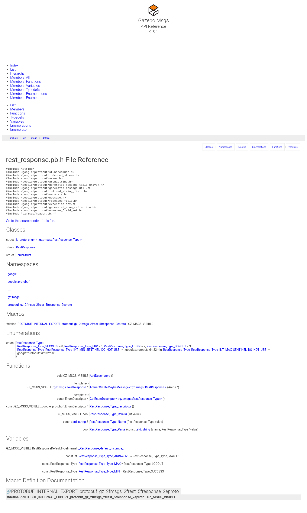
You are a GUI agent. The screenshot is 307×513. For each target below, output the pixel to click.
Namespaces (18, 47)
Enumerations (20, 125)
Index (14, 65)
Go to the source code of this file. (30, 230)
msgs (34, 138)
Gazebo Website (20, 57)
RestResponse (25, 257)
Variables (17, 121)
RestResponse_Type (29, 352)
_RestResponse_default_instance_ (100, 458)
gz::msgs (13, 306)
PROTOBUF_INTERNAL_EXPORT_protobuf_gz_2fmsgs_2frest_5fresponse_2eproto (71, 333)
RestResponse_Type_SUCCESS (37, 356)
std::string (79, 431)
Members (17, 109)
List (13, 69)
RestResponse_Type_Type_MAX (99, 473)
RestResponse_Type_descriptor (110, 416)
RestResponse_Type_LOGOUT (166, 356)
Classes (14, 42)
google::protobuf (18, 291)
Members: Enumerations (28, 94)
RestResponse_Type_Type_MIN (99, 481)
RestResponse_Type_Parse (108, 439)
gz (24, 138)
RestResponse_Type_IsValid (108, 423)
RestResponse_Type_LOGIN (122, 356)
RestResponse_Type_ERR (81, 356)
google (12, 283)
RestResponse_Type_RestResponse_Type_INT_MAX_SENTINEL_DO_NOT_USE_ (215, 359)
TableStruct (23, 264)
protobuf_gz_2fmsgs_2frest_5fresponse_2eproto (39, 314)
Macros (242, 147)
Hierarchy (17, 73)
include (14, 138)
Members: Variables (25, 86)
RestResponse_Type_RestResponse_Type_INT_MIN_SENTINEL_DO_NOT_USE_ (69, 359)
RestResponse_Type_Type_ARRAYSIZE (104, 465)
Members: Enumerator (26, 98)
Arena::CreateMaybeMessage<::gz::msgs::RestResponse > (128, 397)
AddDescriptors (100, 385)
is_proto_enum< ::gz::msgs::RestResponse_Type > (49, 249)
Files (11, 52)
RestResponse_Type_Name (108, 431)
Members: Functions (25, 82)
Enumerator (19, 130)
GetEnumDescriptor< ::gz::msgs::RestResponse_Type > (126, 408)
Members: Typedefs (25, 90)
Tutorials (14, 36)
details (45, 138)
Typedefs (17, 117)
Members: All (20, 77)
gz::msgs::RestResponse (70, 397)
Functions (17, 113)
